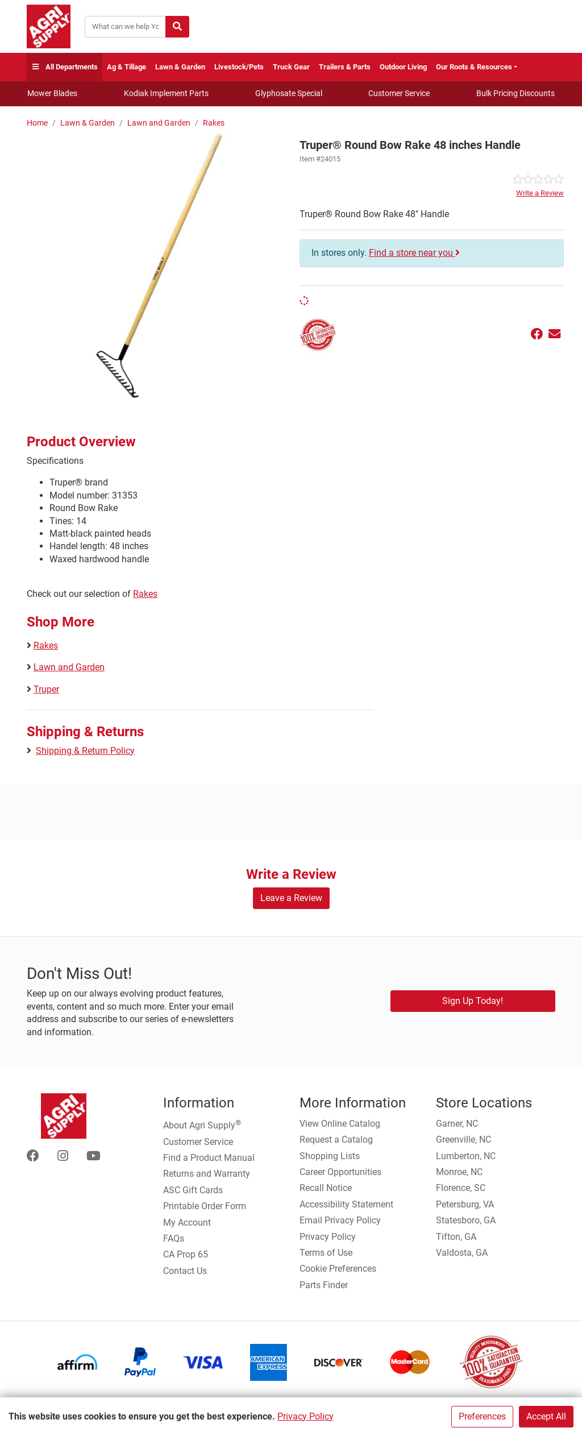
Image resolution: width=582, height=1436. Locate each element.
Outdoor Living (403, 67)
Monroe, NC (459, 1172)
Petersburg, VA (465, 1204)
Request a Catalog (336, 1139)
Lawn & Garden (180, 67)
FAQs (173, 1238)
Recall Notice (326, 1187)
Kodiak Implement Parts (166, 93)
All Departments (64, 67)
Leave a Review (291, 898)
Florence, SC (460, 1187)
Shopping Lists (330, 1156)
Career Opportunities (340, 1172)
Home (37, 123)
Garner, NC (457, 1123)
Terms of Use (326, 1252)
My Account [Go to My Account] (187, 1222)
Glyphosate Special (288, 93)
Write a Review (540, 193)
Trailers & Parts (345, 67)
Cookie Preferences (338, 1268)
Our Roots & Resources (474, 67)
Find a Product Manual (209, 1157)
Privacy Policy (305, 1416)
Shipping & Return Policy (85, 750)
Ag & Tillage (126, 67)
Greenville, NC (463, 1139)
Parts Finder (324, 1285)
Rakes (214, 123)
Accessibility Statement (346, 1204)
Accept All (546, 1416)
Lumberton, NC (466, 1156)
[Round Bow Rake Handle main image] (159, 266)
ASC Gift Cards (193, 1190)
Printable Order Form (204, 1206)
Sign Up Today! (472, 1000)
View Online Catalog (340, 1123)
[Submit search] (177, 27)
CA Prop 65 (185, 1254)
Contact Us (185, 1270)
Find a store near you (414, 252)
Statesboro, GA (466, 1220)
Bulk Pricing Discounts (515, 93)
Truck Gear (291, 67)
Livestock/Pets (239, 67)
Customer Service (399, 93)
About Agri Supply (202, 1124)
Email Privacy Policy (340, 1220)
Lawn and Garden (158, 123)
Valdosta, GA (462, 1252)
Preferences (482, 1416)
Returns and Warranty (206, 1173)
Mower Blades (52, 93)
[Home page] (48, 26)
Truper (46, 689)
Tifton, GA (456, 1236)
